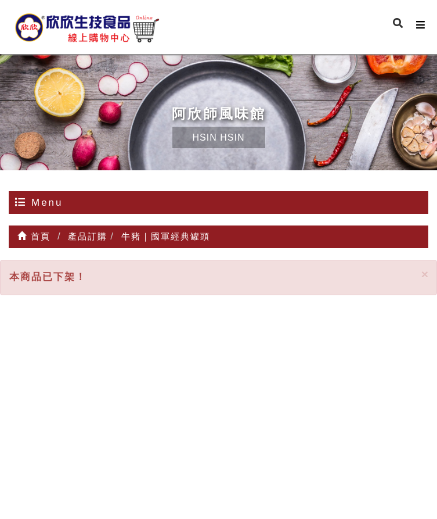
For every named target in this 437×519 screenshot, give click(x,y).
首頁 (33, 236)
